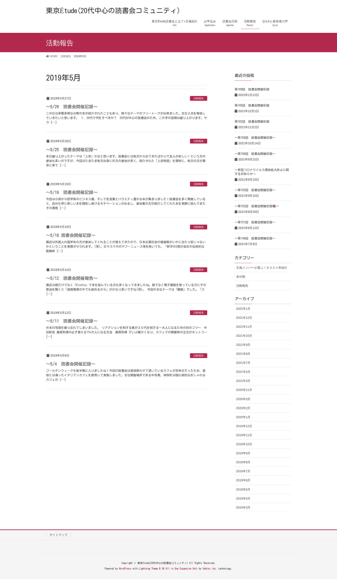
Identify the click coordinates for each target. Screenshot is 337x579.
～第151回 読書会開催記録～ (255, 222)
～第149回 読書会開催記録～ (255, 238)
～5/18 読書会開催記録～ (70, 235)
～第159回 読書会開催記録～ (255, 137)
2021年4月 (243, 371)
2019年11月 (244, 435)
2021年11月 (244, 326)
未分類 (240, 276)
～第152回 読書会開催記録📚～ (257, 206)
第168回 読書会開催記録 (252, 89)
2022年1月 (243, 308)
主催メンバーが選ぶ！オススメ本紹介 (261, 267)
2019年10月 (244, 444)
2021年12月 (244, 317)
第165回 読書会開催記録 (252, 105)
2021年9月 (243, 344)
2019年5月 (243, 489)
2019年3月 (243, 507)
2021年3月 (243, 380)
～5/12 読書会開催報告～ (72, 278)
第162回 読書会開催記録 (252, 121)
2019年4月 (243, 498)
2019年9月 (243, 453)
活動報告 (198, 98)
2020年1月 (243, 417)
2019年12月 (244, 426)
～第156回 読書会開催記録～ (255, 153)
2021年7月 (243, 362)
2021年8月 (243, 353)
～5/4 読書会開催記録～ (70, 364)
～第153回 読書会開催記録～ (255, 190)
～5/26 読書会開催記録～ (72, 106)
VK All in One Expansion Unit (180, 568)
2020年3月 (243, 399)
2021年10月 (244, 335)
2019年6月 (243, 480)
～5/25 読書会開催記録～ (72, 149)
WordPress (125, 568)
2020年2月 (243, 408)
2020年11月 (244, 390)
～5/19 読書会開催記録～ (72, 192)
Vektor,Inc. (210, 568)
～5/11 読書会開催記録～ (72, 321)
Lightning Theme (148, 568)
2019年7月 (243, 471)
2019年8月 (243, 462)
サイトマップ (58, 534)
